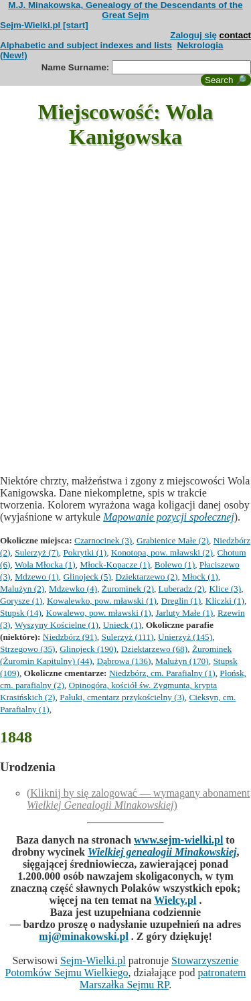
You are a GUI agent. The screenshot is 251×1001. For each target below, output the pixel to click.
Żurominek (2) (128, 589)
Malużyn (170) (182, 661)
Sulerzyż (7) (37, 552)
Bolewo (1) (175, 564)
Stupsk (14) (20, 613)
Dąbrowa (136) (123, 661)
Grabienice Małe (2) (173, 540)
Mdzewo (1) (37, 577)
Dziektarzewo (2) (147, 577)
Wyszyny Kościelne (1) (56, 625)
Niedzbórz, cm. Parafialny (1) (162, 673)
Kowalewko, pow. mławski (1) (102, 601)
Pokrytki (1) (84, 552)
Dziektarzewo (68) (154, 649)
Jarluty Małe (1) (184, 613)
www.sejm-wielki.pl (178, 840)
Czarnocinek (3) (103, 540)
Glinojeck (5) (86, 577)
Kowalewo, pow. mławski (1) (98, 613)
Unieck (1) (122, 625)
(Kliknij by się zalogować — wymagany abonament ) (138, 799)
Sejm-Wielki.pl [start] (44, 25)
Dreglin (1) (181, 601)
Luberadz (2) (182, 589)
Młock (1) (200, 577)
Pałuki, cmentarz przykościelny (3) (122, 697)
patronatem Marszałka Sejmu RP (163, 978)
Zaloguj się (193, 35)
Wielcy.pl (175, 900)
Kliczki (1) (224, 601)
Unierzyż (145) (185, 637)
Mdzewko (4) (73, 589)
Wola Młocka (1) (45, 564)
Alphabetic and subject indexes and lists (86, 45)
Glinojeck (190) (88, 649)
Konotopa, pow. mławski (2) (162, 552)
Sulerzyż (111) (128, 637)
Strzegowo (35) (28, 649)
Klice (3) (225, 589)
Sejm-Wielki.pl (93, 960)
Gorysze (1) (21, 601)
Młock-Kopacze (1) (115, 564)
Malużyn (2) (22, 589)
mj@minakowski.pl (84, 936)
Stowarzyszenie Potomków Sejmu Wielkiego (122, 966)
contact (235, 35)
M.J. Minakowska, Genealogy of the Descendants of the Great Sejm (125, 10)
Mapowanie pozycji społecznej (168, 517)
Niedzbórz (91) (70, 637)
